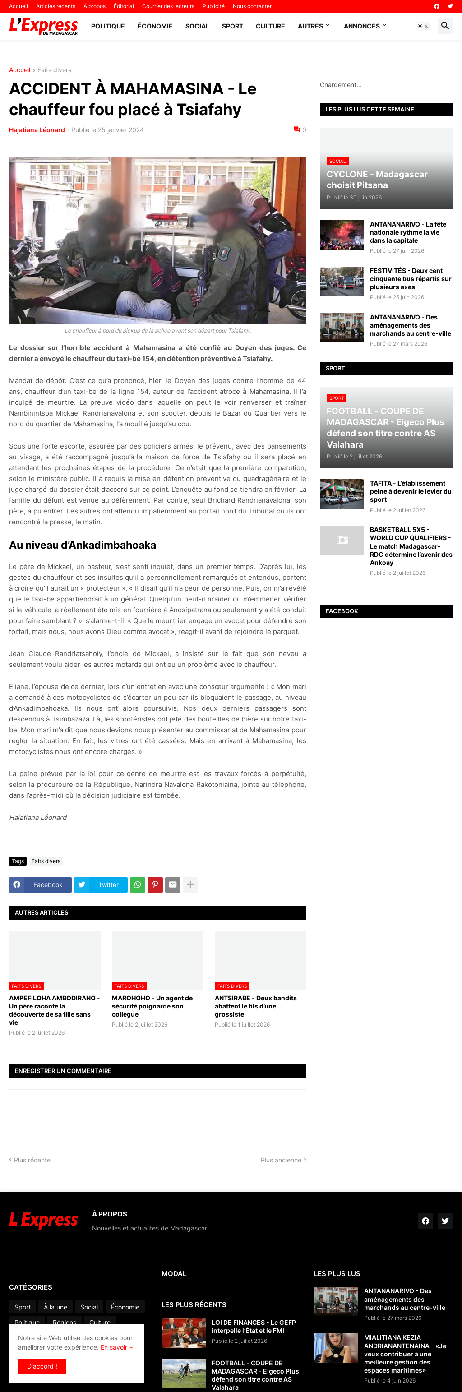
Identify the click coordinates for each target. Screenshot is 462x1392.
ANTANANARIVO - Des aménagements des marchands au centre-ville (410, 325)
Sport (232, 26)
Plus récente (32, 1160)
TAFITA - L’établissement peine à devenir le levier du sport (411, 491)
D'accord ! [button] (42, 1366)
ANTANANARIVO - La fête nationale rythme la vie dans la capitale (408, 232)
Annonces (362, 26)
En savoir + (117, 1347)
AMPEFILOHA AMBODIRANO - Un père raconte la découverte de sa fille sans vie (54, 1010)
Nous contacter (252, 6)
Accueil (18, 6)
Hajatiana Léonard (37, 130)
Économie (155, 26)
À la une (55, 1307)
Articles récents (55, 6)
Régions (64, 1322)
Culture (270, 26)
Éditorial (124, 6)
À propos (94, 6)
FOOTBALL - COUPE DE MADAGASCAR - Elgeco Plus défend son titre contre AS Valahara (255, 1375)
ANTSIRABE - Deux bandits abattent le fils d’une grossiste (256, 1006)
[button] (423, 26)
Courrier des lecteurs (168, 6)
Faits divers (54, 70)
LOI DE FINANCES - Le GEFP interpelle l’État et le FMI (254, 1326)
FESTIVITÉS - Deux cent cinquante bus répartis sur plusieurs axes (411, 279)
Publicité (214, 6)
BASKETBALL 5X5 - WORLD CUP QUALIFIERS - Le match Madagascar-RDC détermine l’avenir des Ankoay (411, 546)
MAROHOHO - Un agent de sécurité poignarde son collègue (152, 1006)
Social (197, 26)
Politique (108, 26)
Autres (310, 26)
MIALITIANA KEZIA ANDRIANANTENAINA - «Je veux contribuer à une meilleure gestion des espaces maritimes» (405, 1353)
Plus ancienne (281, 1160)
